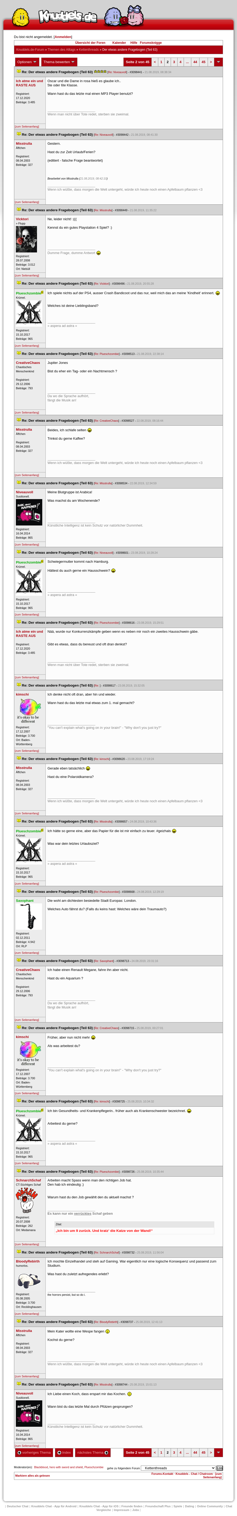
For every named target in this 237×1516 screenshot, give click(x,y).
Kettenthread (89, 49)
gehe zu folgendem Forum (123, 1468)
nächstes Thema (92, 1452)
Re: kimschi (102, 759)
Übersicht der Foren (90, 43)
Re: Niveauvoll (117, 72)
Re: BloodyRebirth (106, 1321)
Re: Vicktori (102, 283)
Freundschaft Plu (158, 1506)
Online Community (210, 1506)
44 (195, 62)
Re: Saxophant (104, 961)
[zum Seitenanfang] (27, 126)
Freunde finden (131, 1506)
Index (64, 1452)
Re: (97, 685)
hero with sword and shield (66, 1467)
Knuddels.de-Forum (30, 49)
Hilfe (134, 43)
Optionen (27, 62)
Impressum (121, 1510)
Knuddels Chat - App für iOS (98, 1506)
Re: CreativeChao (106, 420)
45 (203, 62)
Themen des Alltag (61, 49)
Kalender (119, 43)
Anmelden (63, 37)
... (187, 62)
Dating (189, 1506)
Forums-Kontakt (162, 1473)
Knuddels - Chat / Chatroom (194, 1473)
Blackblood (41, 1467)
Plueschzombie (93, 1467)
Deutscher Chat (17, 1506)
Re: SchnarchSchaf (107, 1252)
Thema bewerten (59, 62)
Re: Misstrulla (103, 210)
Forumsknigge (151, 43)
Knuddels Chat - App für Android (54, 1506)
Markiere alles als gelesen (32, 1475)
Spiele (178, 1506)
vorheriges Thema (34, 1452)
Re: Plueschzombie (107, 353)
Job (135, 1510)
